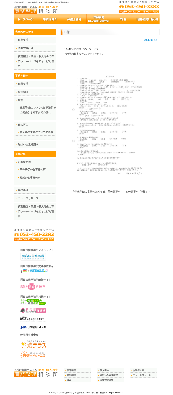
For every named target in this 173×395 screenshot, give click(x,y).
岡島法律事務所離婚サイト (35, 284)
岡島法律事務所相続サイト (35, 300)
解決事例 (23, 190)
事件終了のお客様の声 (33, 169)
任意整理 (23, 39)
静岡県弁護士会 (29, 334)
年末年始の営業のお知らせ (89, 191)
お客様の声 (24, 162)
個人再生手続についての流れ (36, 132)
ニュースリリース (28, 198)
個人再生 (23, 124)
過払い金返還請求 (28, 144)
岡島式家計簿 (25, 48)
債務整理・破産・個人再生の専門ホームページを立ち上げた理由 (36, 61)
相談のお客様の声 (30, 177)
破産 (20, 100)
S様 (143, 191)
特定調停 (23, 92)
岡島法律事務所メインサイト (37, 255)
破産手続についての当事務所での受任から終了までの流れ (38, 110)
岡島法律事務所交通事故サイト (37, 269)
